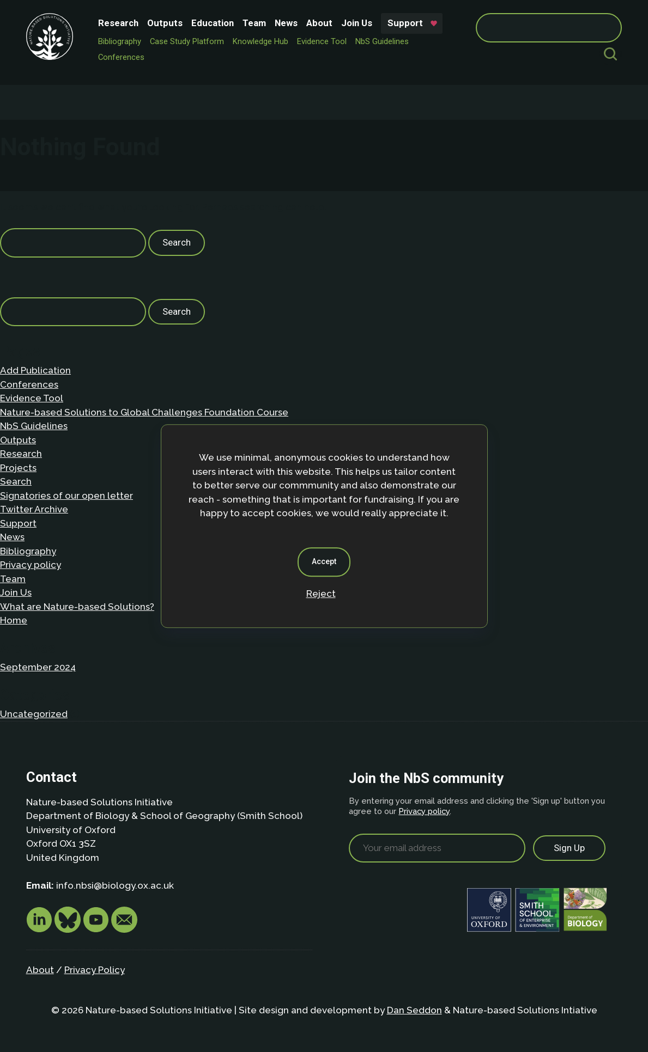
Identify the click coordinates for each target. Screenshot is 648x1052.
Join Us (356, 22)
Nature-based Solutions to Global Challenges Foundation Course (144, 412)
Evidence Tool (322, 41)
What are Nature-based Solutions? (77, 606)
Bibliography (119, 41)
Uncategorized (34, 713)
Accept (324, 561)
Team (254, 22)
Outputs (165, 22)
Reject (321, 593)
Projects (18, 467)
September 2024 (38, 667)
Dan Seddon (414, 1010)
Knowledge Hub (260, 41)
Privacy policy (30, 564)
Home (13, 620)
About (319, 22)
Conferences (121, 57)
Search (16, 481)
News (286, 22)
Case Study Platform (187, 41)
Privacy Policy (94, 969)
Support (405, 22)
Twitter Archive (34, 509)
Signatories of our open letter (66, 495)
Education (212, 22)
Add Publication (35, 370)
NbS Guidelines (382, 41)
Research (118, 22)
